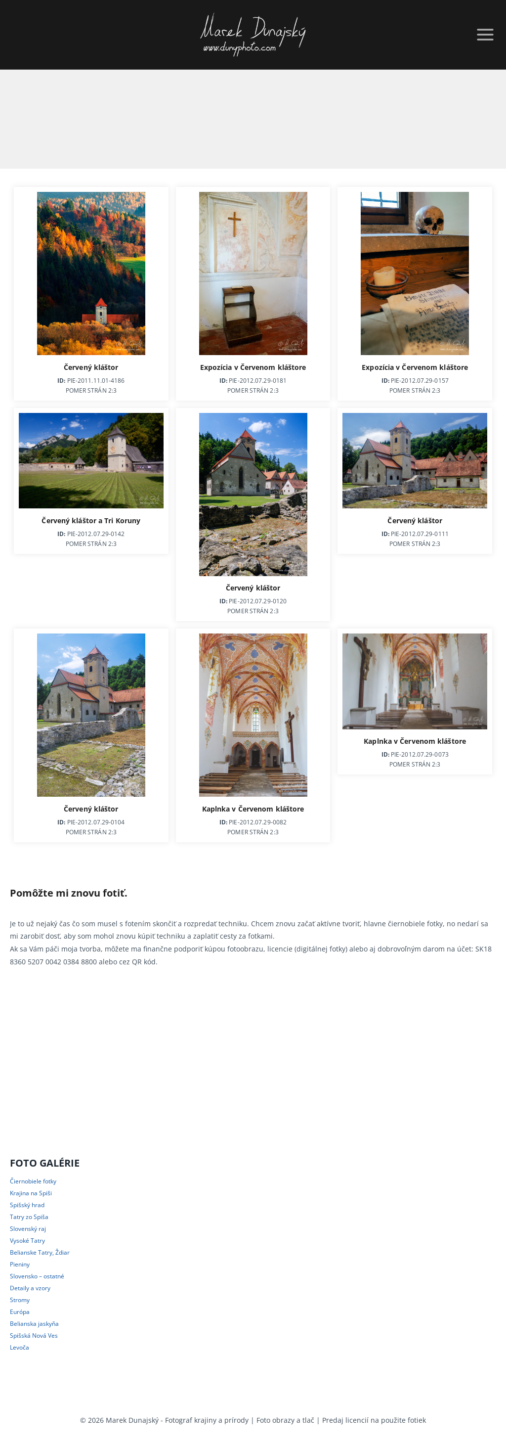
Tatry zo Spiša (29, 1217)
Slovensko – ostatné (37, 1276)
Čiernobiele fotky (33, 1181)
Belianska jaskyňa (34, 1323)
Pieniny (20, 1264)
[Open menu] (483, 34)
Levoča (19, 1347)
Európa (20, 1312)
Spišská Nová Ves (34, 1335)
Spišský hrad (27, 1205)
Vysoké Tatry (27, 1240)
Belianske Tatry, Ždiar (40, 1252)
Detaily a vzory (30, 1288)
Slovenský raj (28, 1228)
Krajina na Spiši (31, 1193)
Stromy (20, 1300)
